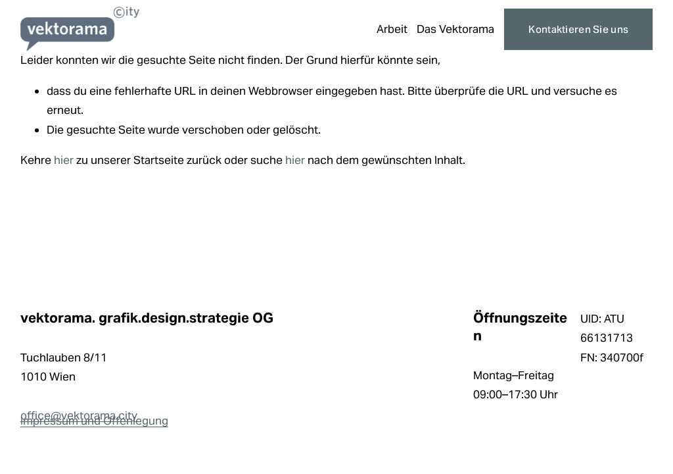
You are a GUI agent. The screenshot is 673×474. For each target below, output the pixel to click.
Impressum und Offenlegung (94, 420)
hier (64, 160)
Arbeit (392, 29)
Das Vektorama (455, 29)
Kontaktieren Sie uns (578, 29)
